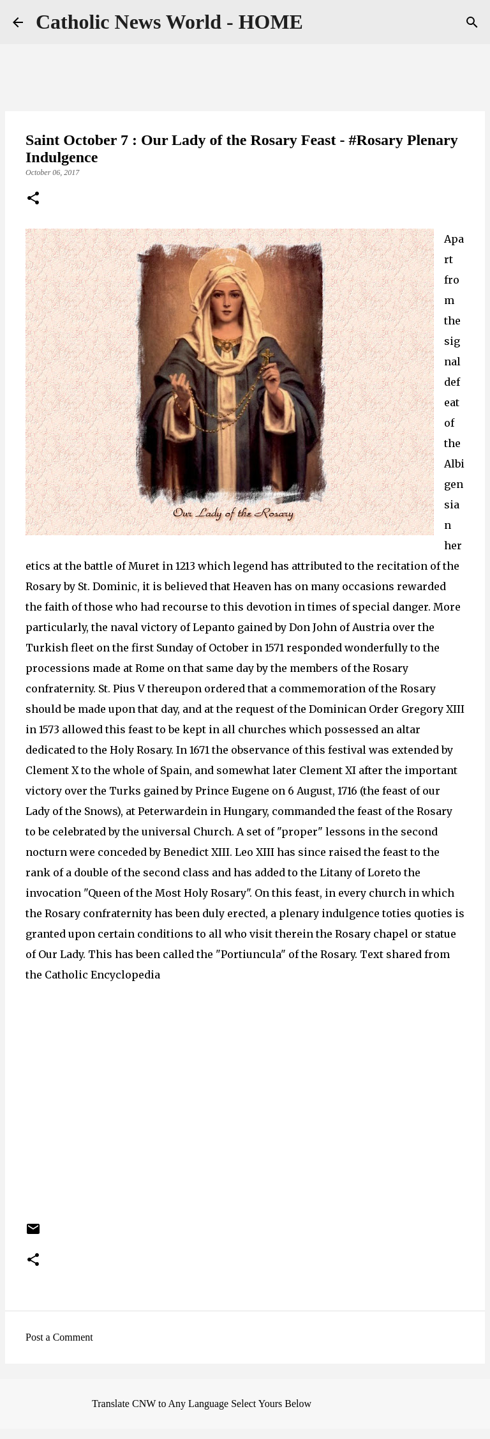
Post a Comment (59, 1337)
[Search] (472, 22)
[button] (33, 199)
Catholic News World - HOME (169, 21)
